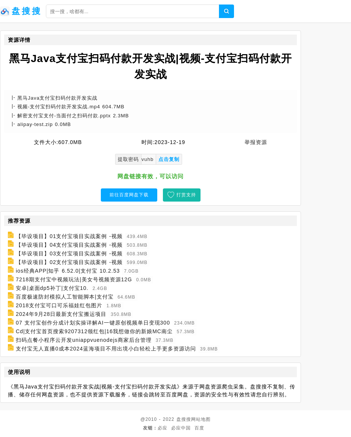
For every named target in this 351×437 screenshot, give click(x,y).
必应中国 (181, 428)
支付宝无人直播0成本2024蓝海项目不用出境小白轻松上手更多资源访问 (106, 349)
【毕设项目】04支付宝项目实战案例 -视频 (69, 245)
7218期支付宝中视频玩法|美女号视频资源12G (74, 279)
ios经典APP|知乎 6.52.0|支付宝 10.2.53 (68, 271)
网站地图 (201, 419)
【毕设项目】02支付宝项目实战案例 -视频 (69, 262)
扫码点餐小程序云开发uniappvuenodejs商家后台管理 (84, 340)
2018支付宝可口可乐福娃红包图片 (59, 305)
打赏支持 (186, 194)
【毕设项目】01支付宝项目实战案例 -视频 (69, 236)
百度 (199, 428)
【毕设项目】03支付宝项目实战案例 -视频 (69, 253)
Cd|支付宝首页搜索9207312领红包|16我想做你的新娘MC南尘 (94, 331)
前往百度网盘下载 (129, 194)
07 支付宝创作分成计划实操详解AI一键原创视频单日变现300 (93, 323)
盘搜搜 (183, 419)
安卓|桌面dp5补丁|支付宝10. (52, 288)
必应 (162, 428)
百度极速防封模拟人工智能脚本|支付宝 (65, 297)
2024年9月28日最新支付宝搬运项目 (61, 314)
